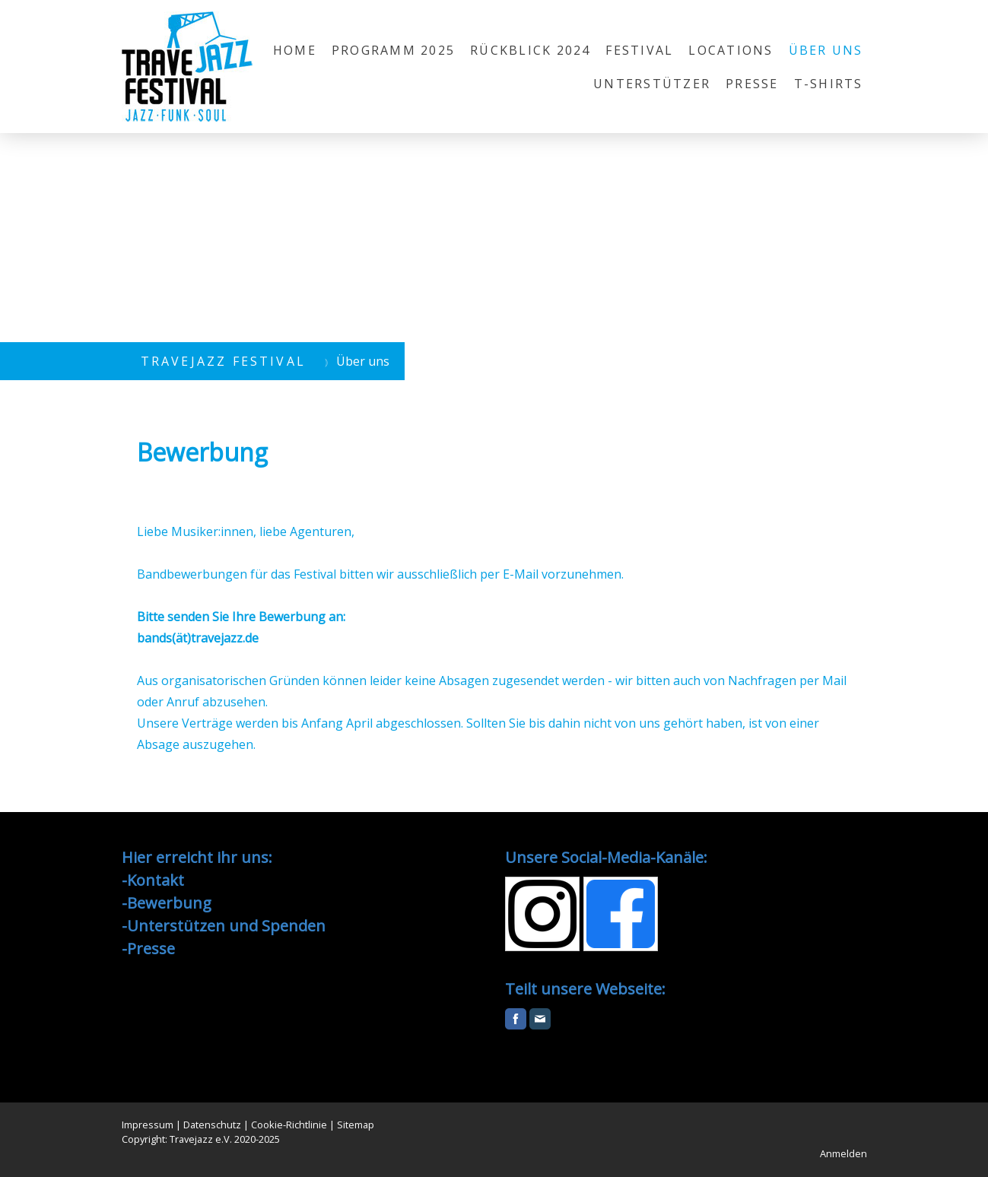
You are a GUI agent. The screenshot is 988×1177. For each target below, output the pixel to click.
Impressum (147, 1124)
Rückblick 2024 (530, 50)
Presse (752, 83)
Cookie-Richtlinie (289, 1124)
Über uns (826, 50)
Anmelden (843, 1153)
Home (294, 50)
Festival (639, 50)
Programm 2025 (393, 50)
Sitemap (355, 1124)
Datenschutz (212, 1124)
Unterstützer (651, 83)
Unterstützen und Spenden (226, 925)
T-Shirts (828, 83)
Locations (730, 50)
